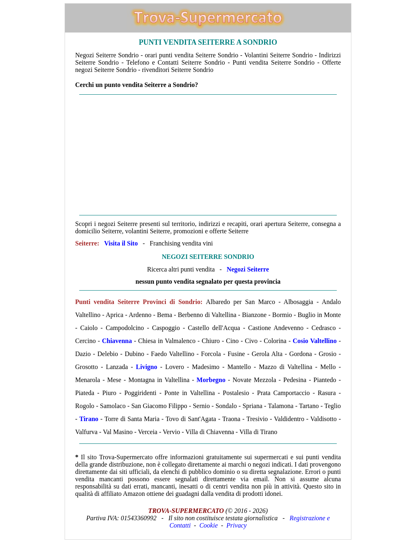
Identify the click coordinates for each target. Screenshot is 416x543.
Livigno (146, 366)
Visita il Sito (121, 243)
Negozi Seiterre (248, 269)
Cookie (208, 525)
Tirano (88, 418)
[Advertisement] (208, 155)
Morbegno (211, 379)
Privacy (236, 525)
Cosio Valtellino (315, 340)
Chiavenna (117, 340)
